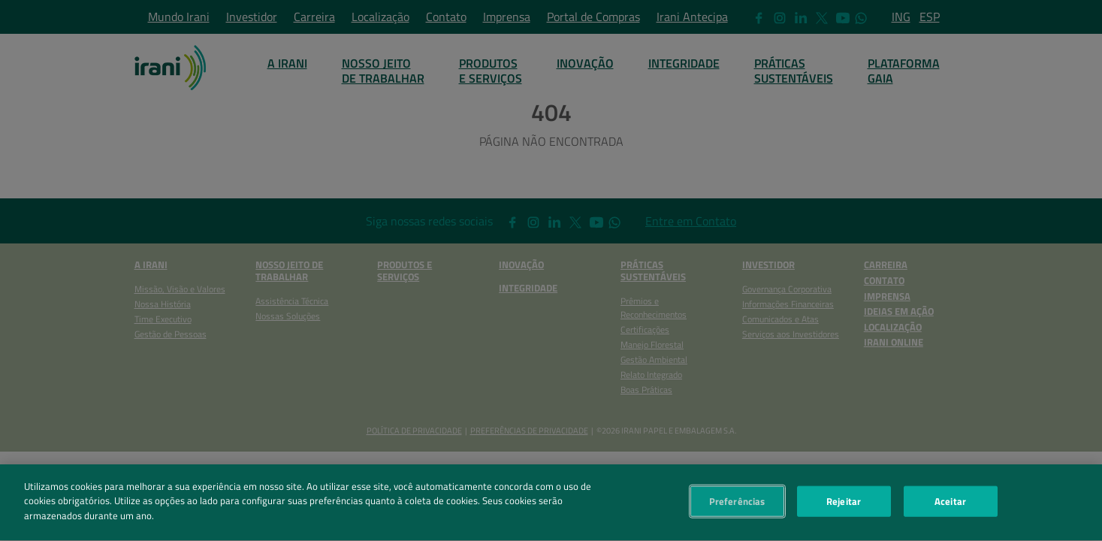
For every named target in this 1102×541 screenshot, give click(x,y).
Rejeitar (843, 504)
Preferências (737, 504)
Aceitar (950, 504)
